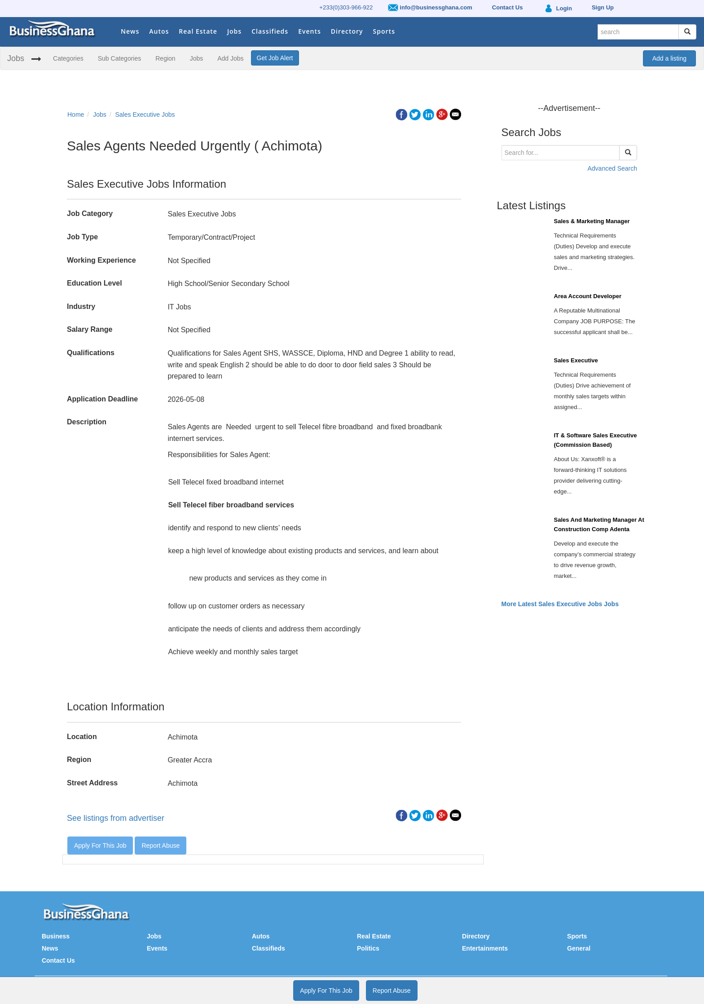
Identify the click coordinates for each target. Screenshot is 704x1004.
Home (75, 114)
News (130, 31)
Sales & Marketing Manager (592, 221)
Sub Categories (119, 58)
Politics (368, 948)
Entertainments (485, 948)
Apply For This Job (100, 845)
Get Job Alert (275, 58)
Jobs (234, 31)
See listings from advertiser (115, 818)
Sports (384, 31)
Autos (159, 31)
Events (309, 31)
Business (56, 936)
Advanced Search (612, 168)
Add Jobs (230, 58)
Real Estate (198, 31)
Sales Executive (576, 360)
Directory (347, 31)
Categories (68, 58)
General (578, 948)
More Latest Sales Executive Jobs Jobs (560, 604)
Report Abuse (160, 845)
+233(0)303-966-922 (346, 7)
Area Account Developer (588, 296)
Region (165, 58)
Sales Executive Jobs (145, 114)
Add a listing (669, 58)
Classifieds (269, 31)
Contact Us (58, 960)
